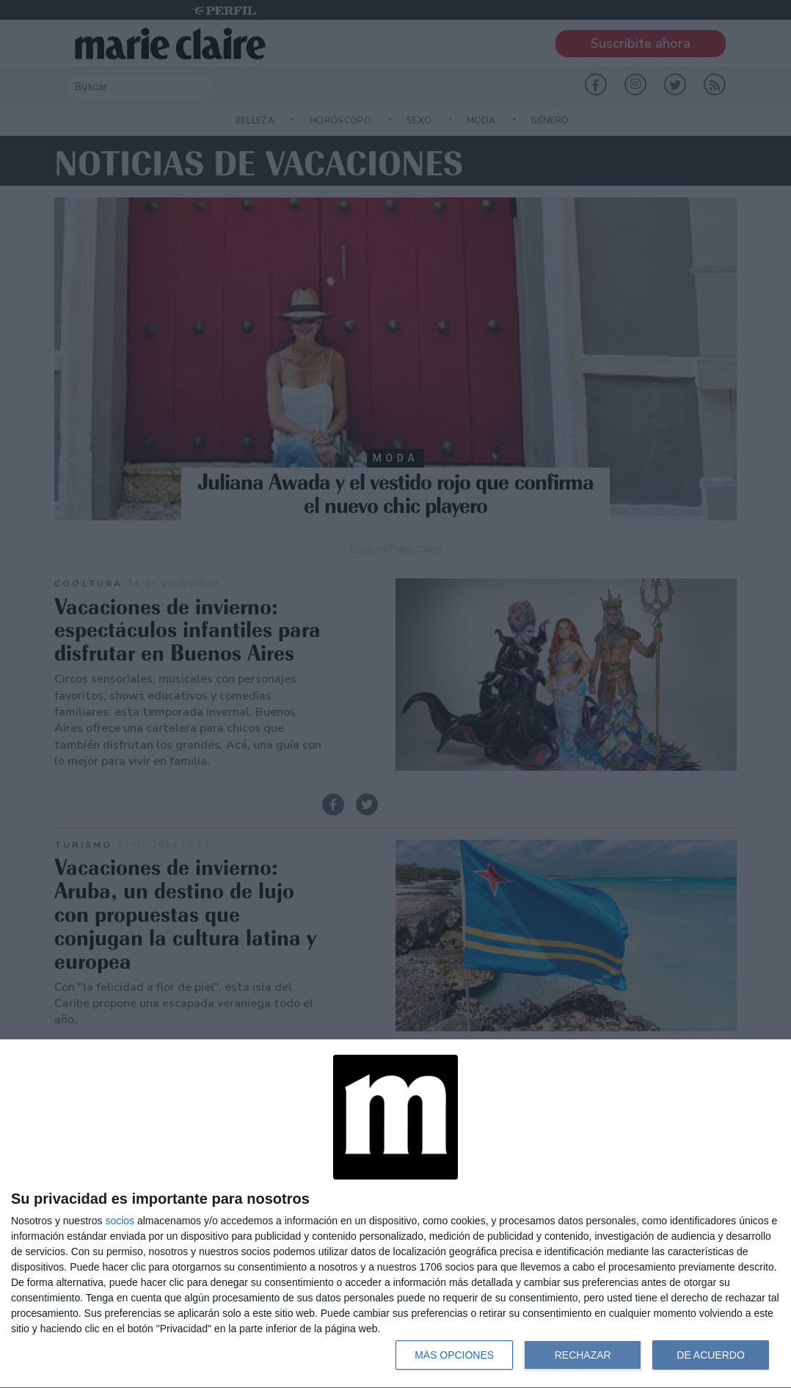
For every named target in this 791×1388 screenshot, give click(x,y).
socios (119, 1221)
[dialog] (395, 1214)
